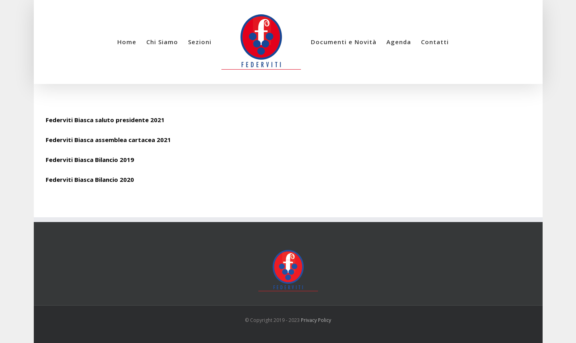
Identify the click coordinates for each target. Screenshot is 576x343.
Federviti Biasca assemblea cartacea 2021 (108, 140)
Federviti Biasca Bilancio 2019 (90, 160)
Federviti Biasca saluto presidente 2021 (105, 120)
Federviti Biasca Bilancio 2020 (90, 179)
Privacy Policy (316, 320)
